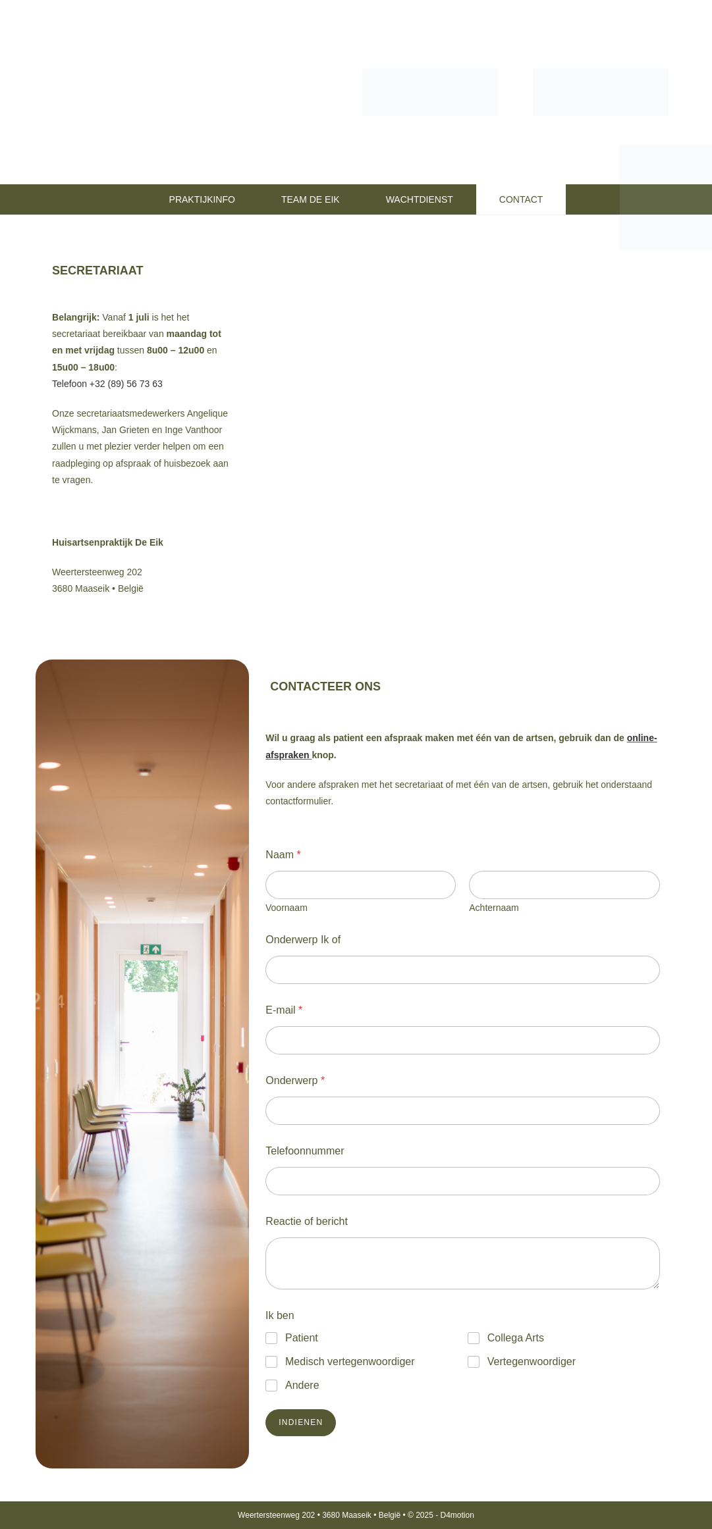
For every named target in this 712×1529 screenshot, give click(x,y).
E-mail (283, 1010)
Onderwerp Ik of (303, 939)
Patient (301, 1337)
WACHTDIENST (419, 199)
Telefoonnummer (304, 1150)
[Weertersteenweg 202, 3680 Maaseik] (462, 409)
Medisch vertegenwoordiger (350, 1361)
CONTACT (521, 199)
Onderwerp (295, 1080)
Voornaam (286, 907)
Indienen (301, 1422)
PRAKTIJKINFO (202, 199)
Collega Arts (515, 1337)
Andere (302, 1385)
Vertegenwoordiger (531, 1361)
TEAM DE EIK (310, 199)
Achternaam (494, 907)
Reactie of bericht (306, 1221)
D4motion (457, 1515)
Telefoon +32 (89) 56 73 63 (107, 383)
